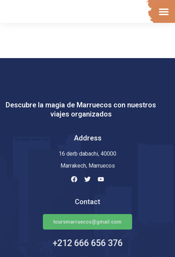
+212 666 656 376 (88, 243)
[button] (163, 11)
